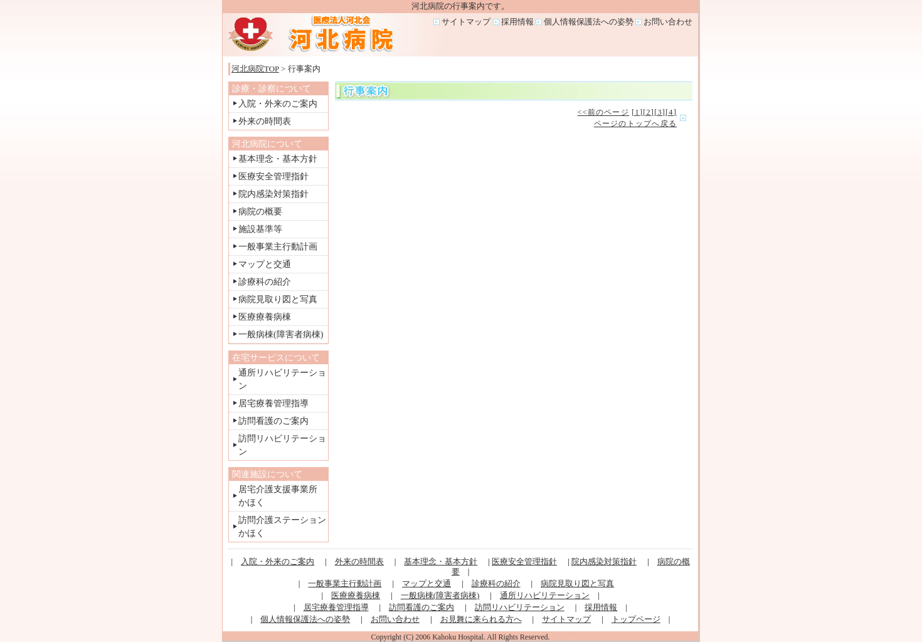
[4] (671, 112)
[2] (648, 112)
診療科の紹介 (264, 282)
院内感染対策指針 (273, 194)
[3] (659, 112)
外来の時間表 (264, 121)
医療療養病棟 (264, 317)
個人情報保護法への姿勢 (588, 21)
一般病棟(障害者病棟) (280, 334)
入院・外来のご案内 (277, 103)
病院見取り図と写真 (277, 299)
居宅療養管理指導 (273, 403)
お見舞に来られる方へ (481, 619)
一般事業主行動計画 (277, 246)
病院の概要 (260, 211)
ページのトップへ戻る (635, 123)
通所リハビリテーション (545, 595)
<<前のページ (603, 112)
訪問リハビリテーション (519, 607)
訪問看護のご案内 (273, 421)
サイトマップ (466, 21)
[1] (637, 112)
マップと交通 (264, 264)
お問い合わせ (668, 21)
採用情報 (517, 21)
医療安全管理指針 (273, 176)
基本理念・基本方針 (277, 159)
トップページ (636, 619)
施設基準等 (260, 229)
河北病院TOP (255, 68)
